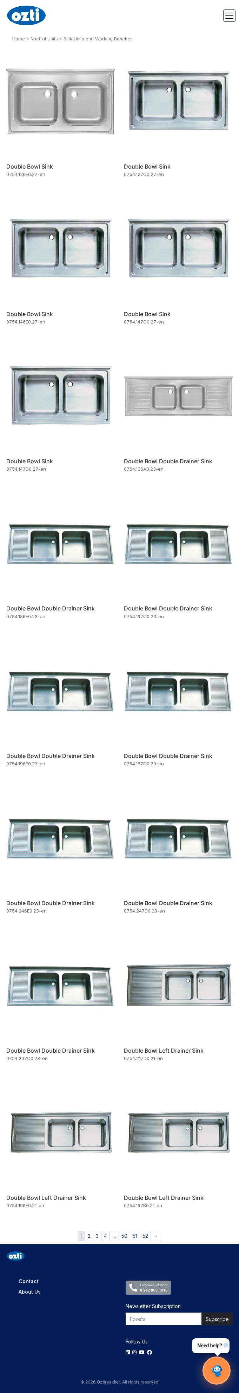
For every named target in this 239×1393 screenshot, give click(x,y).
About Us (30, 1292)
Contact (29, 1281)
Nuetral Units (44, 38)
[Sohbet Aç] (217, 1370)
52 (145, 1236)
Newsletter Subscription (153, 1306)
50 (124, 1236)
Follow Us (137, 1342)
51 (135, 1236)
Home (18, 38)
